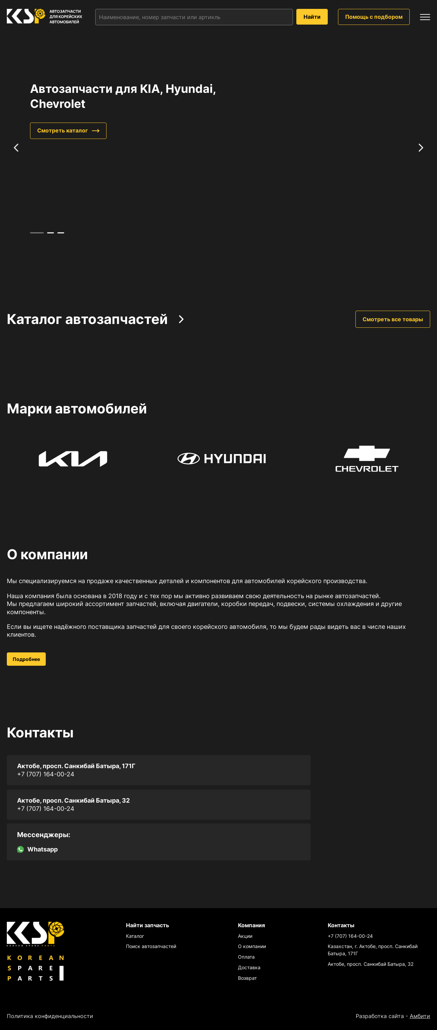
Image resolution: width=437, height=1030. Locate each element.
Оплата (246, 957)
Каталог (135, 936)
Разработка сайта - (393, 1016)
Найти (312, 16)
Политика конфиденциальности (50, 1016)
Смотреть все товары (393, 319)
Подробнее (26, 659)
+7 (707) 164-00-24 (45, 774)
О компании (252, 946)
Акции (245, 936)
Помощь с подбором (374, 16)
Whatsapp (37, 849)
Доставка (249, 967)
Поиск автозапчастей (151, 946)
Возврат (247, 978)
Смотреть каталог (62, 130)
